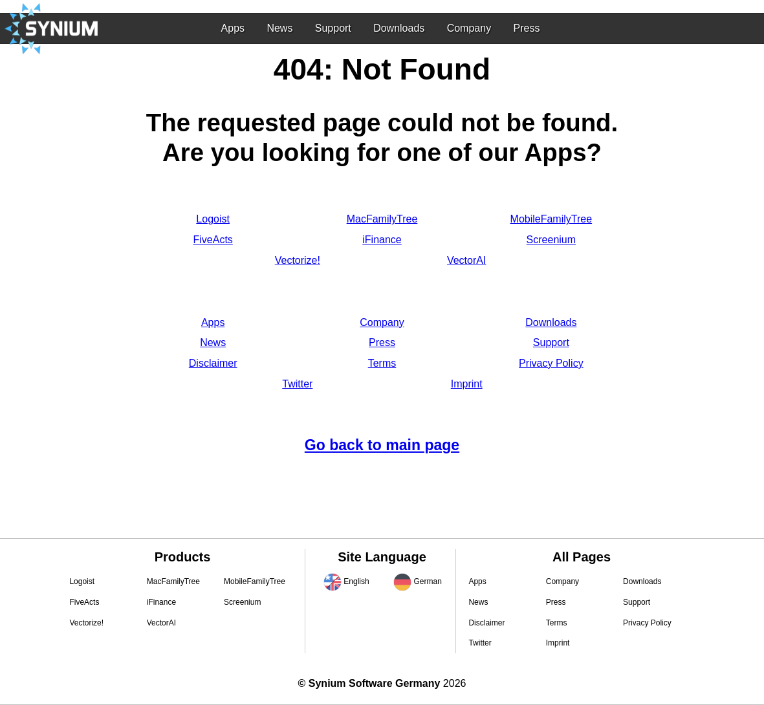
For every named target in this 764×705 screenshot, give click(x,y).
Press (526, 28)
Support (333, 28)
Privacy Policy (551, 363)
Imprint (467, 383)
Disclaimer (213, 363)
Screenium (551, 239)
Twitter (297, 383)
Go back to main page (382, 445)
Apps (233, 28)
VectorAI (466, 260)
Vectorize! (297, 260)
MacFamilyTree (382, 218)
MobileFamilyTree (551, 218)
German (427, 581)
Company (469, 28)
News (279, 28)
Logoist (213, 218)
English (356, 581)
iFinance (381, 239)
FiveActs (212, 239)
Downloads (398, 28)
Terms (382, 363)
